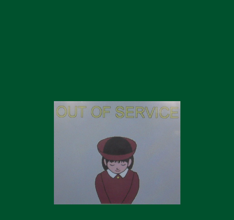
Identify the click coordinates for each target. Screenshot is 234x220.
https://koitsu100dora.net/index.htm (117, 91)
